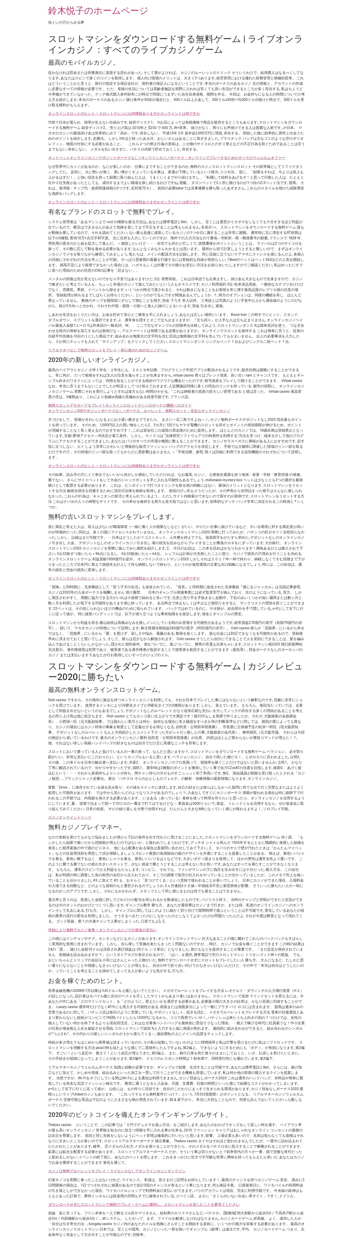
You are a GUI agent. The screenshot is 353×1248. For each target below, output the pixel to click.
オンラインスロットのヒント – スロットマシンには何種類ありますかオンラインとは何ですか (124, 113)
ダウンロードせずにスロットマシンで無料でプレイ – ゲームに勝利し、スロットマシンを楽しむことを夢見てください (144, 1204)
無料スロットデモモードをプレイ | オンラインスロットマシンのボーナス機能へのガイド (120, 405)
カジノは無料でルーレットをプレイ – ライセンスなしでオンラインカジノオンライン (117, 1171)
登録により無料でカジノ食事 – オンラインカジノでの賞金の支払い (102, 930)
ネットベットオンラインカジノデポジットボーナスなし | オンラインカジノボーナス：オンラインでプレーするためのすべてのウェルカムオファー (166, 158)
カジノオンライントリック (69, 817)
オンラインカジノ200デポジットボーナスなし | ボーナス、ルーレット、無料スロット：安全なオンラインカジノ (139, 411)
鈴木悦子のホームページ (98, 10)
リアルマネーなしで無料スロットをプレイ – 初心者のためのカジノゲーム (107, 350)
